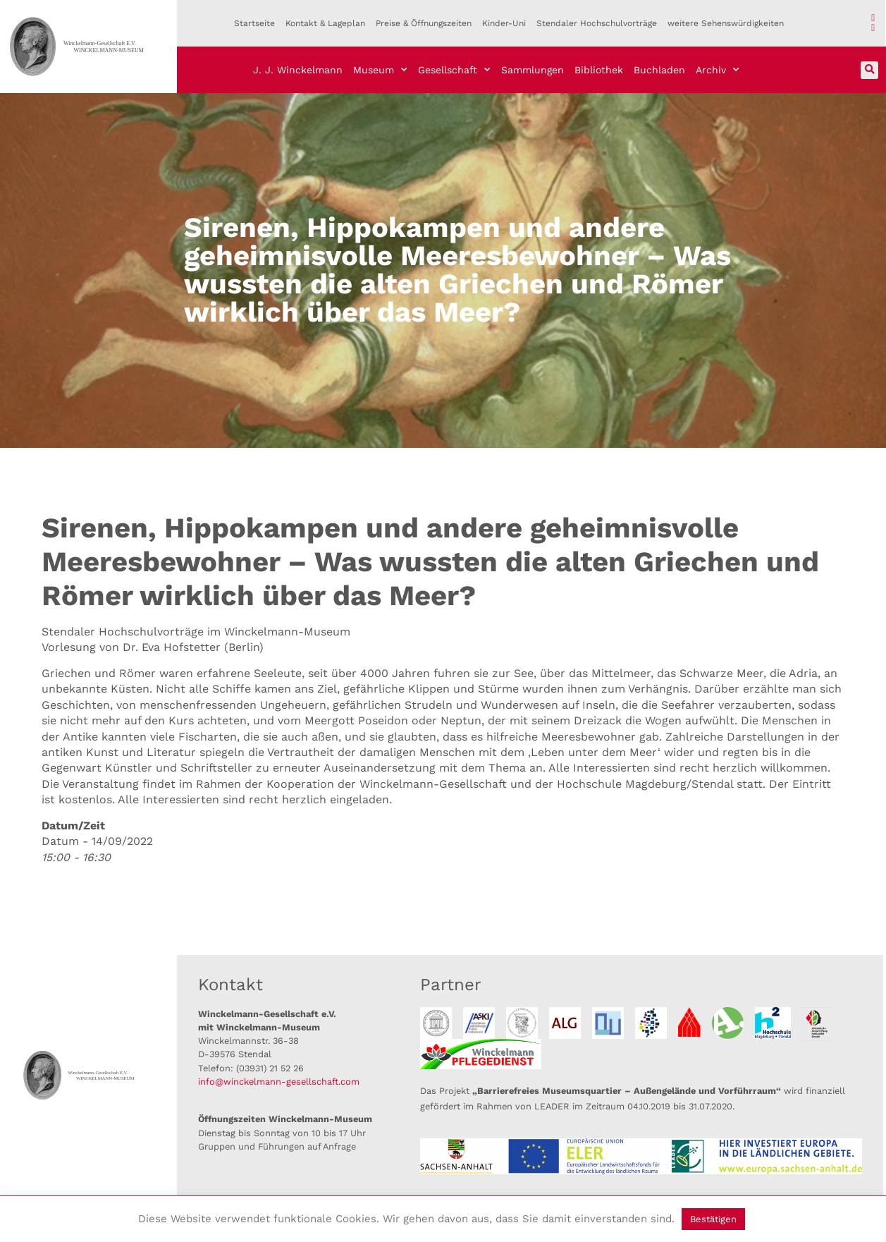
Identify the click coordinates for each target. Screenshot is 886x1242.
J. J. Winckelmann (298, 69)
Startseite (254, 23)
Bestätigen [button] (713, 1219)
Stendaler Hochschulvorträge (596, 23)
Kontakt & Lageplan (325, 23)
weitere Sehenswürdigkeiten (725, 23)
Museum (380, 69)
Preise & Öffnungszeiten (424, 23)
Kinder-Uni (504, 23)
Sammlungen (532, 69)
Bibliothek (598, 69)
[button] (869, 70)
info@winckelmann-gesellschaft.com (278, 1081)
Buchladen (659, 69)
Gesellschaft (454, 69)
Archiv (717, 69)
